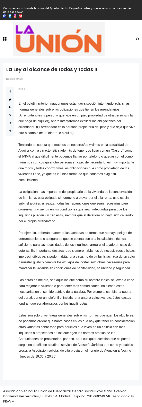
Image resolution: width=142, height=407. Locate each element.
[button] (5, 39)
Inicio (21, 89)
